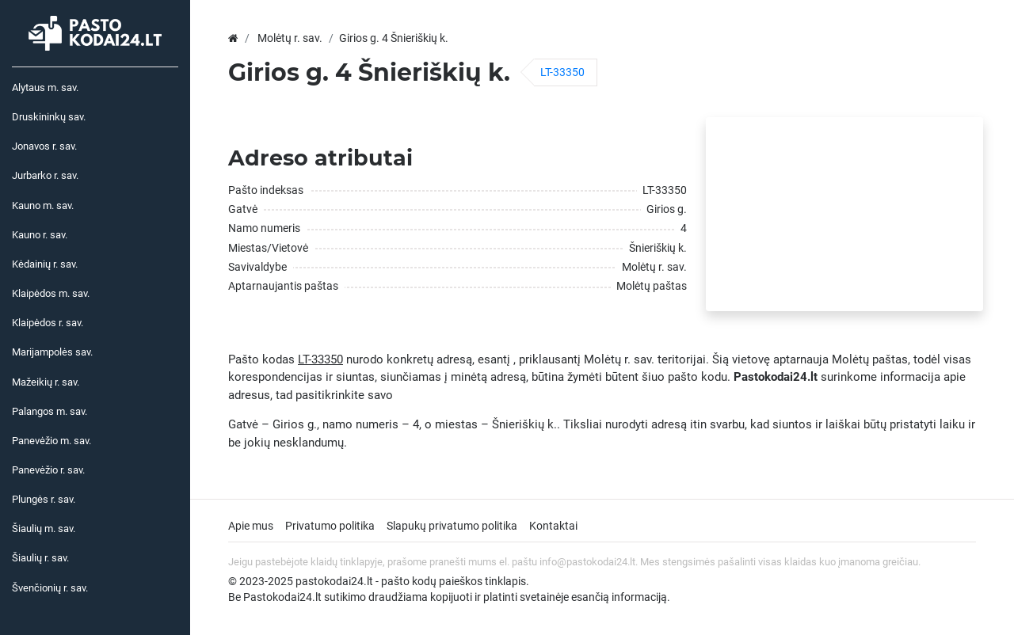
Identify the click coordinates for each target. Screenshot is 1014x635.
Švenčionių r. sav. (50, 588)
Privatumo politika (330, 525)
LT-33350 (562, 72)
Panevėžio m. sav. (51, 441)
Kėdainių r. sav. (45, 264)
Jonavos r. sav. (44, 146)
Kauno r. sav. (39, 235)
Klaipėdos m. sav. (51, 293)
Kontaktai (553, 525)
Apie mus (250, 525)
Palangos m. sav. (49, 411)
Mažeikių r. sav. (45, 382)
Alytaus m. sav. (45, 87)
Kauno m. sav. (43, 205)
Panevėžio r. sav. (48, 470)
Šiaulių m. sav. (43, 528)
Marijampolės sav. (52, 352)
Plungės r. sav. (43, 499)
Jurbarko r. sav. (45, 175)
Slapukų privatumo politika (452, 525)
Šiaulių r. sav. (40, 558)
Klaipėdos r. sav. (47, 323)
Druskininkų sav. (49, 117)
